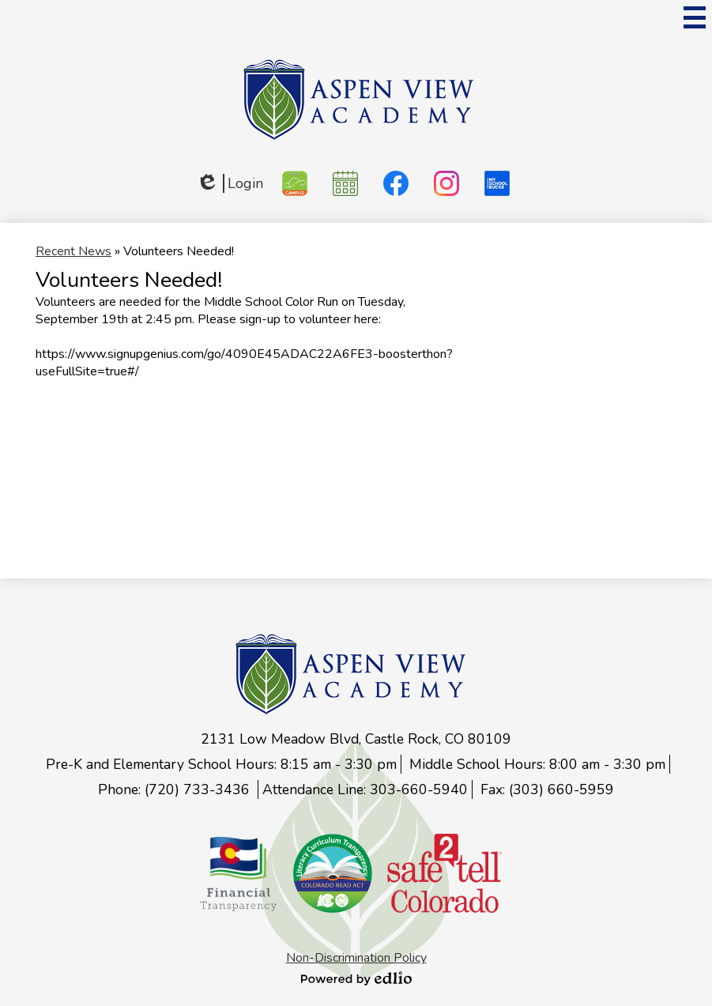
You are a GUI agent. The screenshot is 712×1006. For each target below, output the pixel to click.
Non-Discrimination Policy (356, 957)
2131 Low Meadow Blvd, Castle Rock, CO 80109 (356, 738)
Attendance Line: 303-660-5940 (365, 789)
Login (229, 183)
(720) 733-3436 (199, 789)
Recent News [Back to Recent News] (73, 251)
